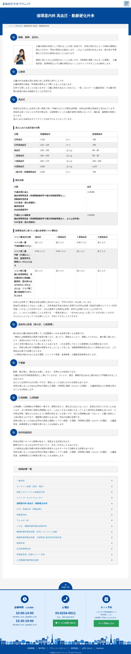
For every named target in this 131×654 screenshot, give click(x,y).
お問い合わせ (87, 648)
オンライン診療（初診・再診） (31, 486)
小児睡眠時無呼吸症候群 (28, 560)
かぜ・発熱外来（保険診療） (30, 509)
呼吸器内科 (22, 515)
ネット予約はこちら (106, 623)
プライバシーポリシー (58, 648)
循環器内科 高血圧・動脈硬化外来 (32, 503)
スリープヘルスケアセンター (30, 498)
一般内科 (21, 481)
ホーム (11, 26)
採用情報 (74, 648)
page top (65, 586)
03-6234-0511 (65, 613)
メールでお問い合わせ (65, 623)
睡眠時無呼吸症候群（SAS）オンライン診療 (37, 532)
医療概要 (31, 648)
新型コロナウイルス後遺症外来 (31, 492)
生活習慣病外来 (24, 549)
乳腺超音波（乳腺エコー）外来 (31, 554)
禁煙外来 (21, 543)
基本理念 (41, 648)
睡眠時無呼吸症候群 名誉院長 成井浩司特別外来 (39, 537)
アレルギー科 (23, 520)
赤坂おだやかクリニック (59, 652)
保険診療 (18, 26)
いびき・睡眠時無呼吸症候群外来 (32, 526)
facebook (100, 648)
